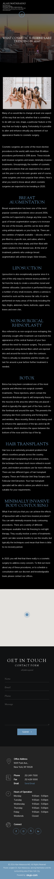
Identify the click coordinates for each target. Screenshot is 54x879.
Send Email (30, 783)
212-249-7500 (31, 775)
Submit (25, 732)
